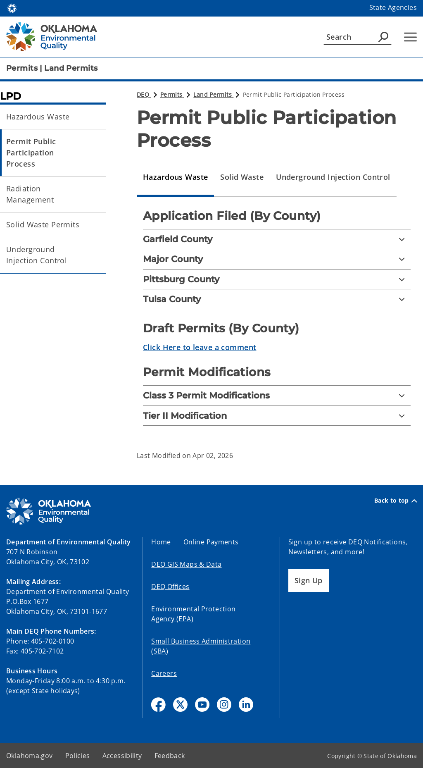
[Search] (357, 37)
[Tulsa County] (277, 299)
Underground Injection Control (36, 254)
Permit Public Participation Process (31, 152)
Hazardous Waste (37, 117)
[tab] (175, 177)
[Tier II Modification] (277, 415)
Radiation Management (30, 194)
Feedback (169, 755)
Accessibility (122, 755)
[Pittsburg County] (277, 279)
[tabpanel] (277, 324)
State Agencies (393, 7)
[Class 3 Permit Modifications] (277, 395)
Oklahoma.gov (29, 755)
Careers (164, 673)
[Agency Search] (383, 37)
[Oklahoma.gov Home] (12, 8)
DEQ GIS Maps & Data (186, 564)
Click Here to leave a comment (199, 347)
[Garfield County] (277, 239)
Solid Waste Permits (42, 224)
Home (161, 541)
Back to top (395, 500)
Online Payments (211, 541)
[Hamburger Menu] (410, 37)
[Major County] (277, 259)
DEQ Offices (170, 586)
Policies (77, 755)
